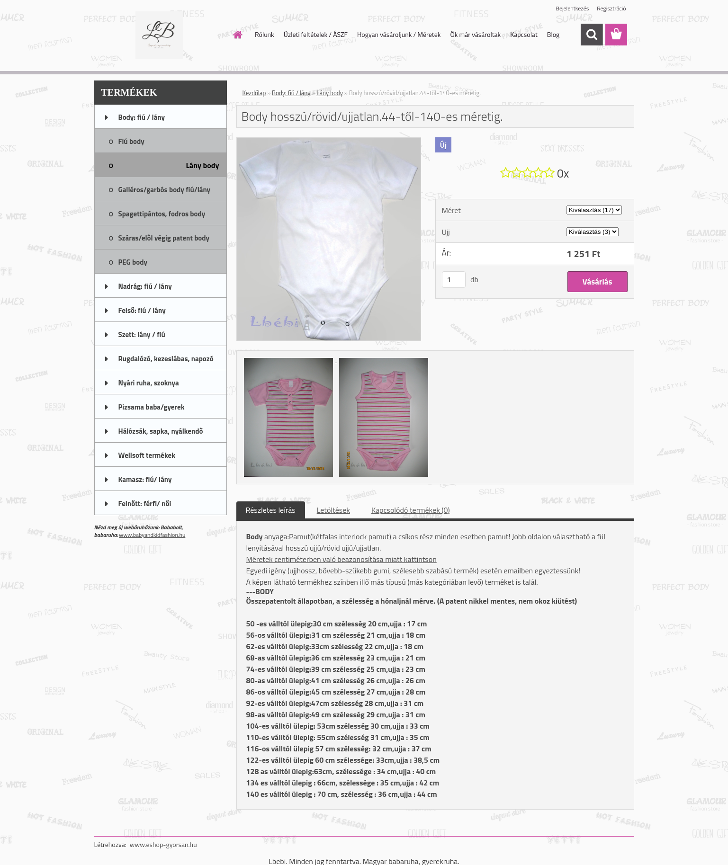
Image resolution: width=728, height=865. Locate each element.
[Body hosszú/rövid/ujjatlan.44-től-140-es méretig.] (329, 141)
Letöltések (333, 510)
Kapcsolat (524, 34)
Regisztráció (611, 8)
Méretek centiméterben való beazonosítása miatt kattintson (341, 559)
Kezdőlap (254, 93)
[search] (591, 34)
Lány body (329, 93)
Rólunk (264, 34)
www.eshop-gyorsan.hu (163, 844)
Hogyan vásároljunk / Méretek (399, 34)
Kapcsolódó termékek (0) (410, 510)
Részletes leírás (271, 510)
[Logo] (159, 35)
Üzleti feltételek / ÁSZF (316, 34)
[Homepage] (237, 34)
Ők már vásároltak (475, 34)
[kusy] (454, 279)
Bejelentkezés (572, 8)
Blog (553, 34)
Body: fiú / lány (291, 93)
